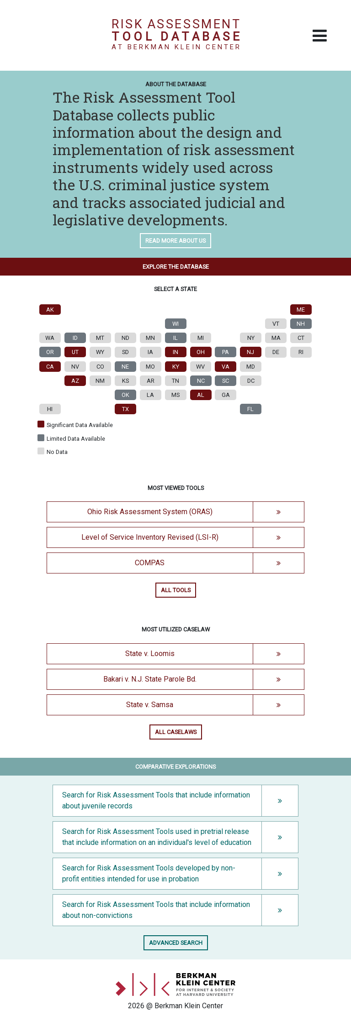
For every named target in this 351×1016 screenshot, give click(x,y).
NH (301, 323)
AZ (75, 380)
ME (301, 309)
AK (50, 309)
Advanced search (175, 942)
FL (251, 409)
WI (175, 323)
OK (125, 394)
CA (50, 366)
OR (50, 352)
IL (175, 337)
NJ (251, 352)
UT (75, 352)
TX (125, 409)
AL (200, 394)
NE (125, 366)
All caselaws (176, 732)
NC (200, 380)
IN (175, 352)
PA (225, 352)
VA (225, 366)
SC (225, 380)
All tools (176, 590)
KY (175, 366)
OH (201, 352)
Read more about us (175, 240)
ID (75, 337)
